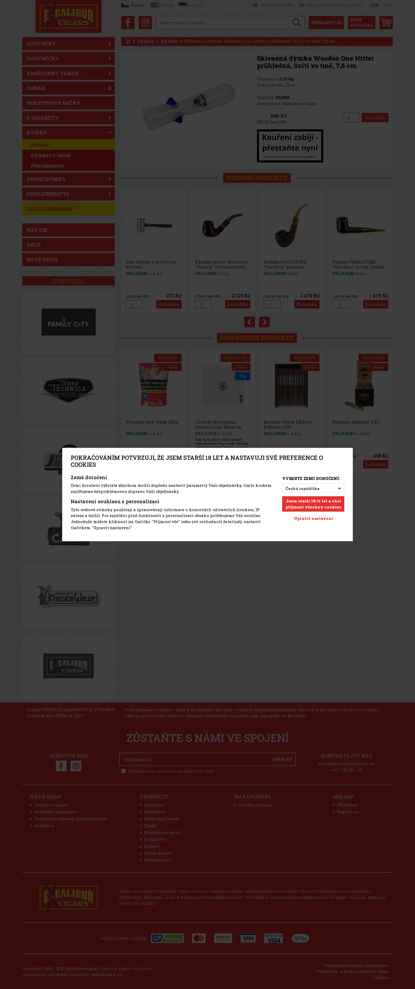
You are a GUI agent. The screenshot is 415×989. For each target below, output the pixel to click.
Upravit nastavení (313, 518)
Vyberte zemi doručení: (311, 478)
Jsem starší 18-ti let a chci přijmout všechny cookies (313, 504)
